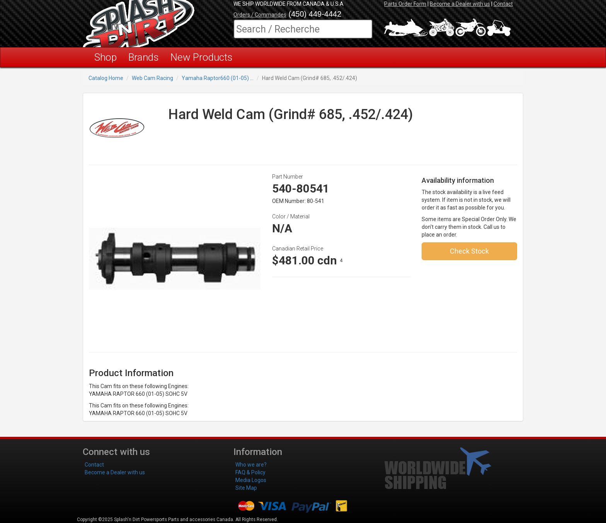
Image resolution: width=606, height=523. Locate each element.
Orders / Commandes (259, 15)
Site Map (246, 488)
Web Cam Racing (152, 78)
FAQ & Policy (250, 472)
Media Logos (250, 480)
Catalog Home (106, 78)
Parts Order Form (405, 4)
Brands (143, 57)
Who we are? (251, 465)
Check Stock (469, 251)
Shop (105, 57)
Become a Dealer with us (460, 4)
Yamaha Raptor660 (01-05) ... (218, 78)
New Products (201, 57)
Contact (503, 4)
